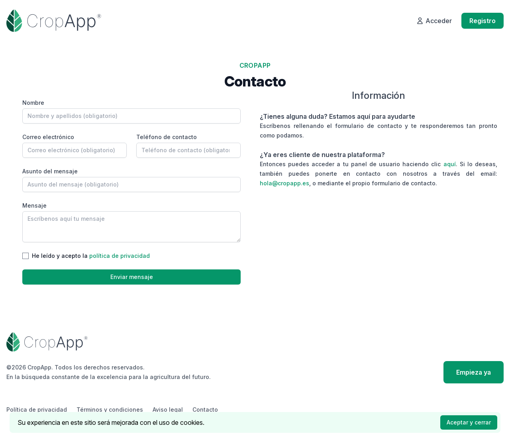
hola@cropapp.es (284, 183)
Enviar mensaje (131, 276)
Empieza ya (473, 372)
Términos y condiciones (109, 409)
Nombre (33, 102)
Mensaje (34, 205)
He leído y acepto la (91, 255)
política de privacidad (119, 255)
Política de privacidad (36, 409)
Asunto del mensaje (50, 171)
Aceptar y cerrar (469, 422)
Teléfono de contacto (166, 137)
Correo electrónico (48, 137)
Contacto (205, 409)
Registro (482, 21)
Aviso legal (168, 409)
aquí (449, 164)
